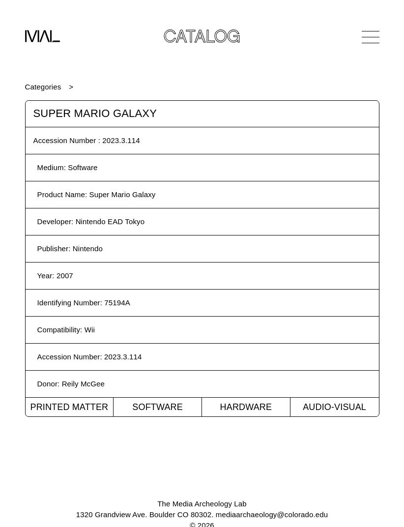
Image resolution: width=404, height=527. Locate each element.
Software (157, 407)
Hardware (246, 407)
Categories (43, 87)
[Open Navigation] (370, 37)
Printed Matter (69, 407)
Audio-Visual (334, 407)
